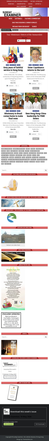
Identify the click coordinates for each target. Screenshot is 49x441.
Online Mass (11, 4)
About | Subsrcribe (21, 6)
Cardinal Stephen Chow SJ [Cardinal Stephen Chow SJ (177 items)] (19, 149)
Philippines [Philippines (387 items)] (28, 157)
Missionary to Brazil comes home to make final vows (13, 116)
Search (30, 6)
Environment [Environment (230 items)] (40, 153)
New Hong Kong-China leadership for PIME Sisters (36, 116)
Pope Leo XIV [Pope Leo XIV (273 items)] (42, 157)
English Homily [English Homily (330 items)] (32, 153)
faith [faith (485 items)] (45, 153)
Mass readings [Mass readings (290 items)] (5, 157)
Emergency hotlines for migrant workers (17, 1)
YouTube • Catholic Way (36, 1)
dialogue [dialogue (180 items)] (16, 153)
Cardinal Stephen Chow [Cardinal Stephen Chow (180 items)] (7, 149)
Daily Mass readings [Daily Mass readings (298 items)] (34, 151)
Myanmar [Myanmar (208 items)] (11, 157)
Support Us (38, 4)
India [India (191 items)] (24, 155)
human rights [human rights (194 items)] (19, 155)
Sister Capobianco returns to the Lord (35, 68)
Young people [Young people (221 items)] (8, 164)
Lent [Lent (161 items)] (38, 155)
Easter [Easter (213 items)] (20, 153)
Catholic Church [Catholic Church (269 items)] (40, 149)
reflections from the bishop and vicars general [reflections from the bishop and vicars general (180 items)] (18, 159)
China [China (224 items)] (8, 151)
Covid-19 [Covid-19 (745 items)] (27, 151)
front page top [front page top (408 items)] (5, 155)
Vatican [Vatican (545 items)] (42, 161)
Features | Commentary (32, 19)
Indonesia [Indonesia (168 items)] (29, 155)
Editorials (18, 19)
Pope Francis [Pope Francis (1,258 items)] (35, 157)
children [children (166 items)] (3, 151)
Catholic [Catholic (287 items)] (33, 149)
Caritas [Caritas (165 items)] (27, 149)
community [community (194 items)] (21, 151)
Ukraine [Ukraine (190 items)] (37, 161)
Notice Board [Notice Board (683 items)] (18, 157)
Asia (7, 65)
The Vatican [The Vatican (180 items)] (32, 161)
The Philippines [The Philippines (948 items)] (19, 161)
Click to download (10, 377)
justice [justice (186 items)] (34, 155)
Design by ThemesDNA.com (24, 439)
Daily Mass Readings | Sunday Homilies (24, 23)
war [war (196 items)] (2, 164)
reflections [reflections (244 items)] (4, 159)
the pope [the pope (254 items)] (26, 161)
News (10, 19)
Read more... (13, 90)
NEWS (18, 65)
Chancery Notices (21, 4)
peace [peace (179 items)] (23, 157)
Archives (30, 4)
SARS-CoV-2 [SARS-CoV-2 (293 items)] (33, 159)
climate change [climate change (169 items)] (14, 151)
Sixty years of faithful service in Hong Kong (13, 68)
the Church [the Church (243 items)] (12, 161)
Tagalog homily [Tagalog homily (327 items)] (5, 161)
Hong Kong (13, 65)
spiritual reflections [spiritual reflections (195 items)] (42, 159)
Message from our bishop (20, 26)
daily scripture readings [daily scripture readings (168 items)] (7, 153)
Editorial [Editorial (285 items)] (26, 153)
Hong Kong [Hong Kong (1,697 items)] (12, 155)
